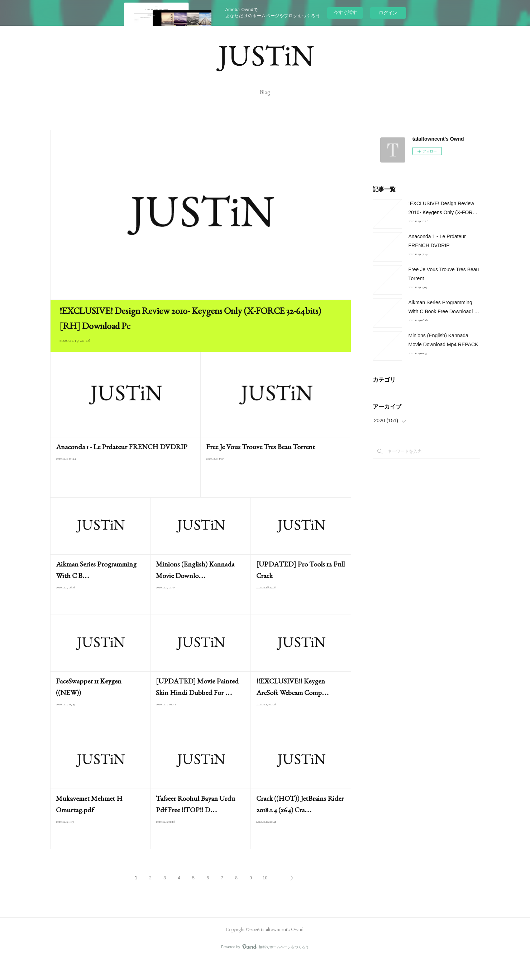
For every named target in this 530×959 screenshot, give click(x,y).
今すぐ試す (345, 12)
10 (265, 877)
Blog (265, 92)
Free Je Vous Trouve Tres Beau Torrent (260, 446)
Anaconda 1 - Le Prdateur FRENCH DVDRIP (121, 446)
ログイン (388, 12)
